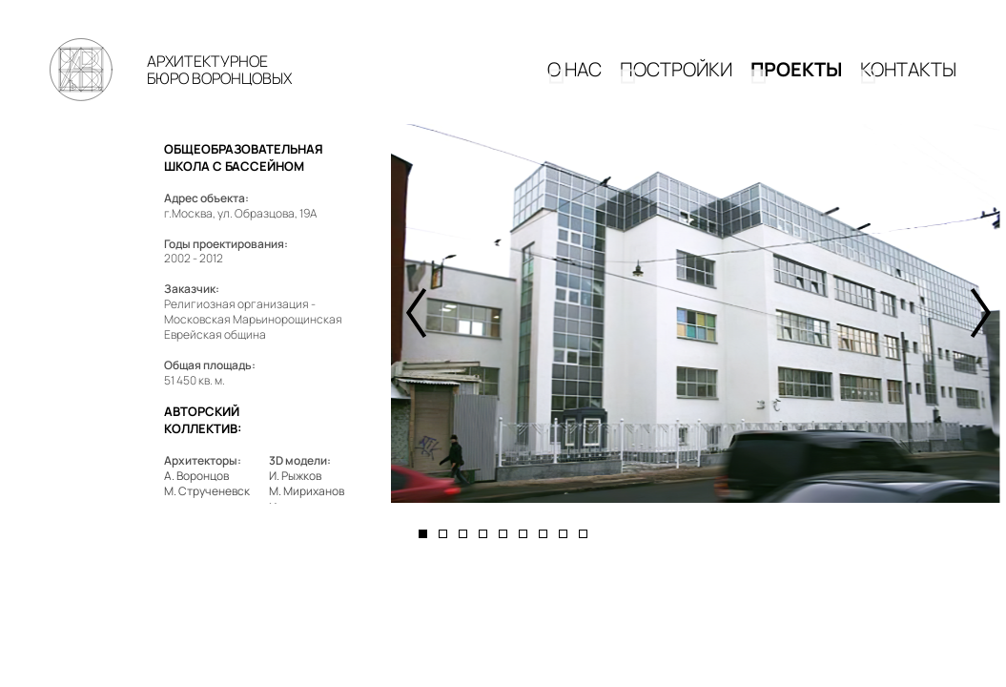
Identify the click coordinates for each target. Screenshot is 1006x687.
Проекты (796, 78)
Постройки (676, 78)
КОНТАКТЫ (908, 78)
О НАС (574, 78)
